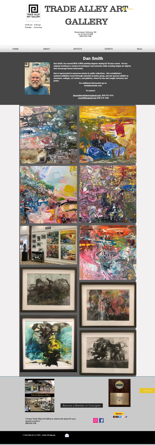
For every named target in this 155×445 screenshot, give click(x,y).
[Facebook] (101, 420)
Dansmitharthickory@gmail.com (87, 95)
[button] (119, 415)
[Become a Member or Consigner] (82, 405)
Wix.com (52, 435)
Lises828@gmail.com (87, 98)
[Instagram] (95, 420)
